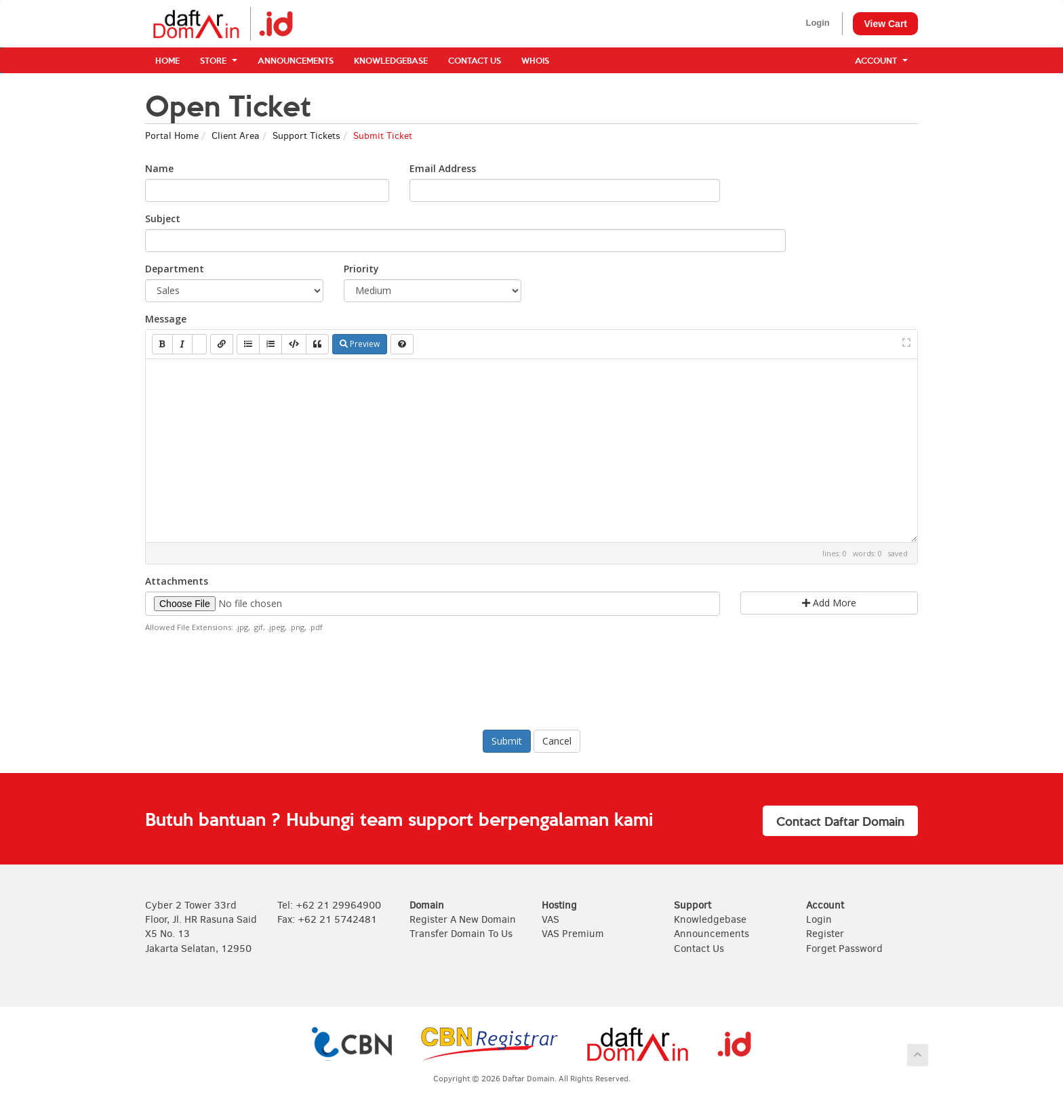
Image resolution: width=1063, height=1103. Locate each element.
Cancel (556, 740)
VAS (550, 919)
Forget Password (844, 948)
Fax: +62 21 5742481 (327, 919)
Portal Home (172, 135)
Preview (360, 344)
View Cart (885, 23)
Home (167, 60)
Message (165, 318)
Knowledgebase (391, 60)
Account (881, 60)
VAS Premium (573, 933)
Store (218, 60)
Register (825, 933)
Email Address (442, 168)
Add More (829, 602)
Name (159, 168)
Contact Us (474, 60)
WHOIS (535, 60)
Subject (162, 218)
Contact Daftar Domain (840, 820)
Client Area (236, 135)
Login (817, 23)
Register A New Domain (462, 919)
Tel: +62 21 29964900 (329, 905)
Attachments (176, 581)
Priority (361, 268)
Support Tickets (306, 135)
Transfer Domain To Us (461, 933)
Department (174, 268)
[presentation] (531, 679)
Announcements (296, 60)
